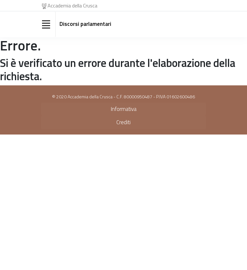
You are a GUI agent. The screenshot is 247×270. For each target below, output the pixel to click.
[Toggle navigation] (46, 24)
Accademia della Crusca (69, 5)
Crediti (123, 122)
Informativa (123, 109)
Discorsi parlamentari (85, 24)
